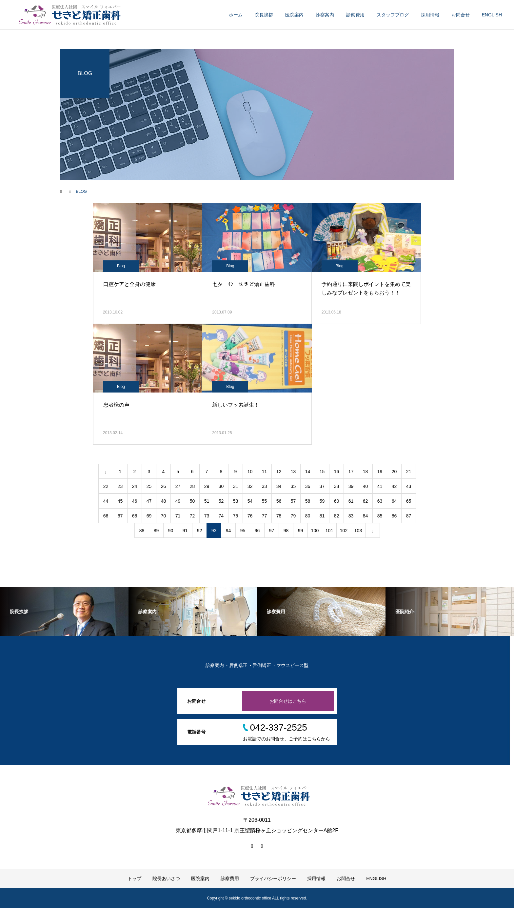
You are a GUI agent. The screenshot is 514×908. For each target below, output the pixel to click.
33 (264, 486)
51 (206, 501)
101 (329, 530)
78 (279, 515)
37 (322, 486)
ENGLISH (492, 14)
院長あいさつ (166, 878)
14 (307, 471)
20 (394, 471)
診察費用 (355, 14)
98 (286, 530)
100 (315, 530)
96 (257, 530)
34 (279, 486)
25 (149, 486)
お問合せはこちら (287, 701)
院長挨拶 (264, 14)
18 (365, 471)
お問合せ (460, 14)
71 (178, 515)
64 (394, 501)
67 (120, 515)
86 (394, 515)
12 (279, 471)
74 (221, 515)
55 (264, 501)
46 (134, 501)
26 (163, 486)
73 (206, 515)
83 (351, 515)
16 (336, 471)
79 (293, 515)
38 (336, 486)
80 (307, 515)
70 (163, 515)
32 (250, 486)
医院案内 (294, 14)
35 (293, 486)
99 (300, 530)
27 (178, 486)
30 (221, 486)
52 (221, 501)
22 (106, 486)
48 (163, 501)
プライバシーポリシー (273, 878)
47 (149, 501)
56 (279, 501)
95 (243, 530)
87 (408, 515)
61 (351, 501)
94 (228, 530)
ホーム (236, 14)
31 (235, 486)
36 (307, 486)
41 (380, 486)
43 (408, 486)
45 (120, 501)
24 (134, 486)
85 (380, 515)
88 (142, 530)
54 (250, 501)
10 (250, 471)
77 (264, 515)
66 (106, 515)
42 (394, 486)
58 (307, 501)
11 (264, 471)
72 (192, 515)
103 (358, 530)
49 (178, 501)
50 (192, 501)
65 (408, 501)
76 (250, 515)
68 (134, 515)
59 (322, 501)
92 (199, 530)
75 (235, 515)
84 (365, 515)
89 (156, 530)
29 (206, 486)
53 (235, 501)
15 (322, 471)
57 (293, 501)
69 (149, 515)
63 (380, 501)
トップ (134, 878)
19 (380, 471)
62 (365, 501)
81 (322, 515)
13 (293, 471)
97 (271, 530)
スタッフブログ (393, 14)
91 (185, 530)
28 (192, 486)
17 (351, 471)
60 (336, 501)
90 (170, 530)
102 (343, 530)
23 (120, 486)
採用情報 (430, 14)
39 (351, 486)
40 (365, 486)
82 (336, 515)
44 (106, 501)
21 (408, 471)
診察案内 (325, 14)
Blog (121, 266)
